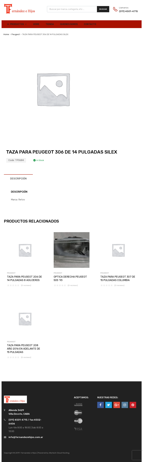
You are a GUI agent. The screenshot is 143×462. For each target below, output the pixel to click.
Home (36, 24)
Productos (18, 24)
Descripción (18, 178)
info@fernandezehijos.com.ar (26, 437)
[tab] (18, 178)
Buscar (103, 9)
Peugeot (16, 34)
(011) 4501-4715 (126, 11)
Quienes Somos (69, 24)
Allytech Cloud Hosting (59, 453)
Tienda (50, 24)
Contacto (90, 24)
